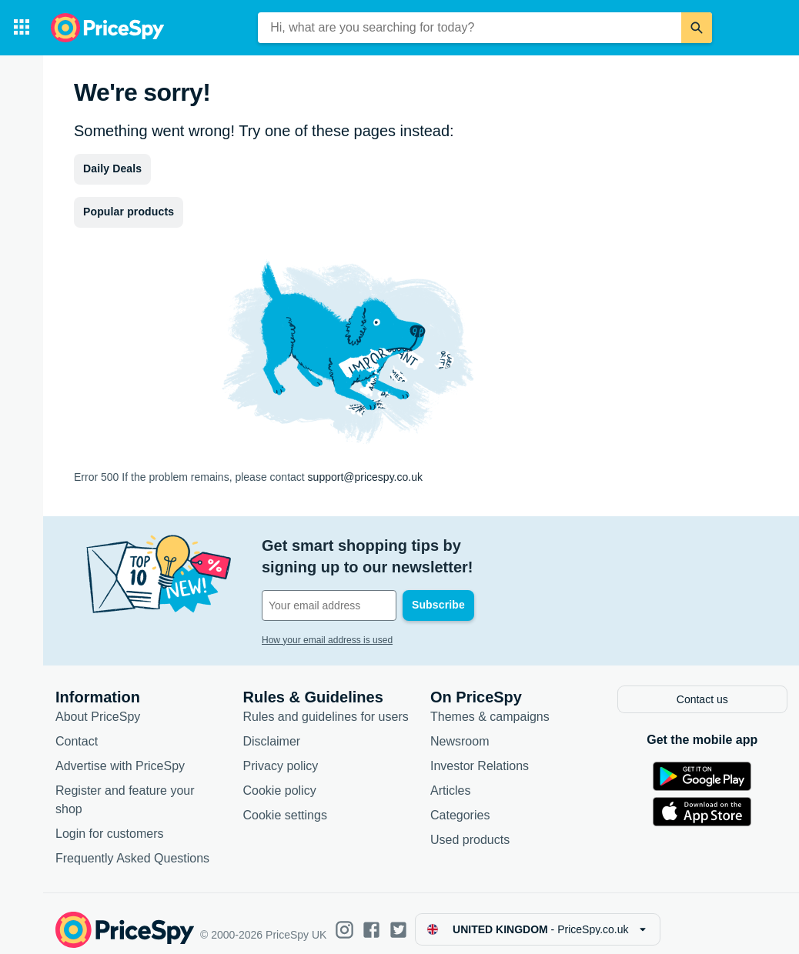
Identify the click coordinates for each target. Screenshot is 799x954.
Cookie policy (279, 779)
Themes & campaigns (490, 705)
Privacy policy (281, 754)
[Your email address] (366, 584)
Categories (460, 803)
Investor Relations (479, 754)
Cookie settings (285, 803)
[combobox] (469, 27)
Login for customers (109, 822)
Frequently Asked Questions (132, 846)
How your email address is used (327, 618)
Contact (76, 729)
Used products (470, 828)
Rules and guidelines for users (326, 705)
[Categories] (21, 27)
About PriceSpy (97, 705)
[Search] (696, 27)
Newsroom (459, 729)
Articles (450, 779)
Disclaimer (272, 729)
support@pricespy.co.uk (365, 477)
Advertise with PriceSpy (120, 754)
